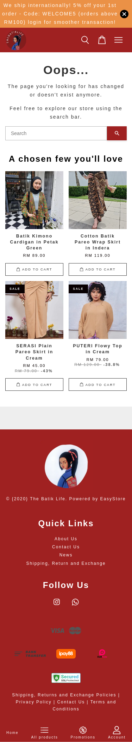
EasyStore (113, 498)
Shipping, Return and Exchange (66, 563)
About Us (66, 538)
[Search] (56, 133)
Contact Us (66, 546)
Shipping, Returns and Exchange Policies (64, 695)
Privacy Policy (34, 702)
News (66, 555)
